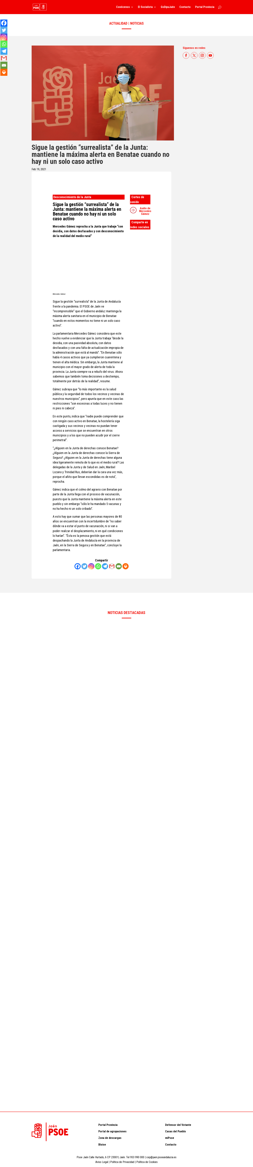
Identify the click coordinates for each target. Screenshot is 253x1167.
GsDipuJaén (168, 7)
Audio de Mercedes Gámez (145, 211)
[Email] (119, 566)
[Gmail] (112, 566)
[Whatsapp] (98, 566)
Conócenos (123, 7)
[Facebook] (77, 566)
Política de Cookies (147, 1162)
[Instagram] (91, 566)
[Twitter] (84, 566)
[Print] (125, 566)
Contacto (185, 7)
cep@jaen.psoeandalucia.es (161, 1157)
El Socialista (145, 7)
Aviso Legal (101, 1162)
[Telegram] (105, 566)
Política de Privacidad (122, 1162)
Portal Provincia (204, 7)
